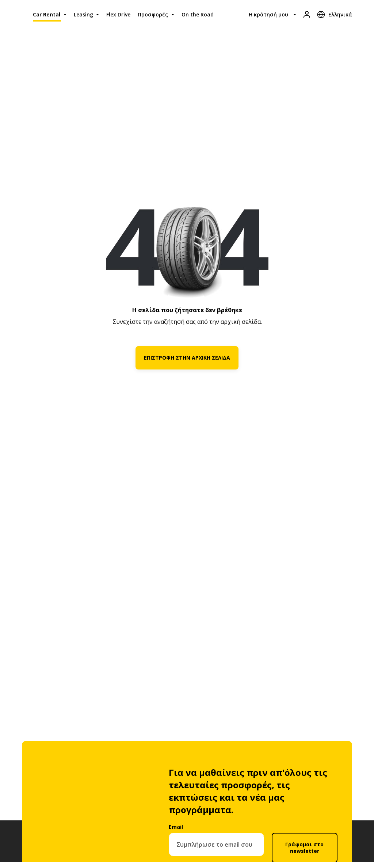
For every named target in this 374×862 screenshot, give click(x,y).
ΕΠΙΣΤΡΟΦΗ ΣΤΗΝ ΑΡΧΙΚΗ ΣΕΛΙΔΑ (187, 357)
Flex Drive (118, 14)
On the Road (198, 14)
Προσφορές (153, 14)
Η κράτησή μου (268, 14)
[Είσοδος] (307, 14)
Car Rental (46, 14)
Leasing (83, 14)
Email (176, 826)
